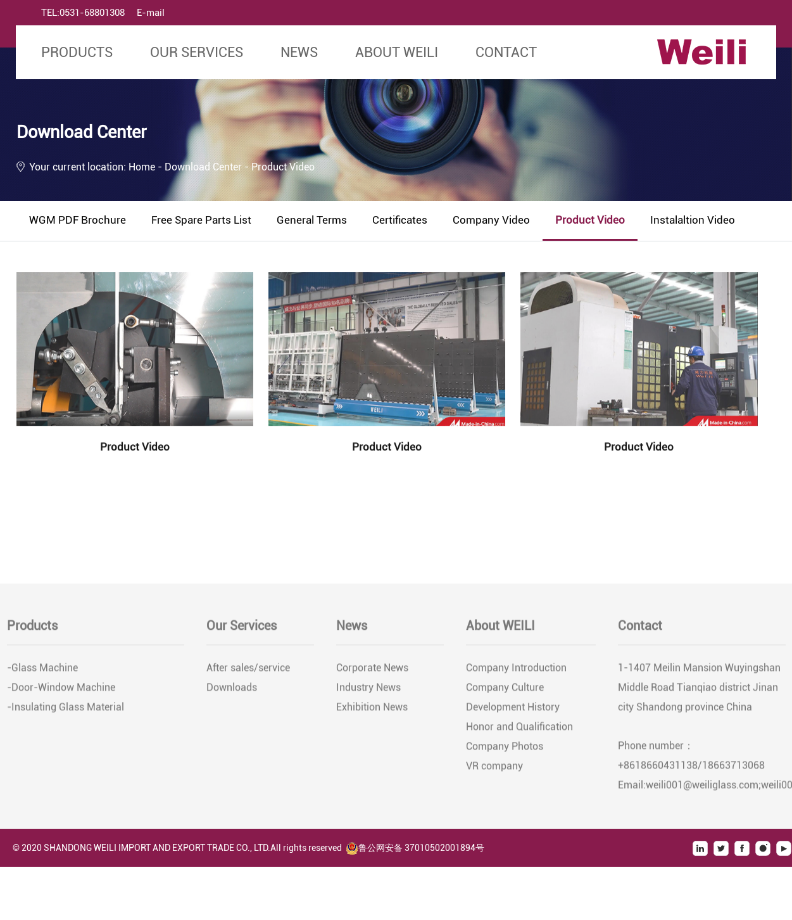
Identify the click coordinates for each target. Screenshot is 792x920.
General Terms (312, 220)
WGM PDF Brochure (77, 220)
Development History (513, 709)
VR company (494, 768)
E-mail (151, 12)
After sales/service (248, 669)
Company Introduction (516, 669)
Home (142, 167)
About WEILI (396, 52)
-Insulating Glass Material (65, 709)
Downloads (231, 689)
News (299, 52)
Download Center (204, 167)
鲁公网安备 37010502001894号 (415, 848)
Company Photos (504, 748)
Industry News (368, 689)
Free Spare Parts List (201, 220)
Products (77, 52)
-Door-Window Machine (61, 689)
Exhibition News (372, 709)
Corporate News (372, 669)
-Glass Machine (42, 669)
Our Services (196, 52)
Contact (506, 52)
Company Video (491, 220)
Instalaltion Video (692, 220)
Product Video (590, 220)
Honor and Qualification (519, 728)
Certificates (399, 220)
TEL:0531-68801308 (83, 12)
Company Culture (505, 689)
